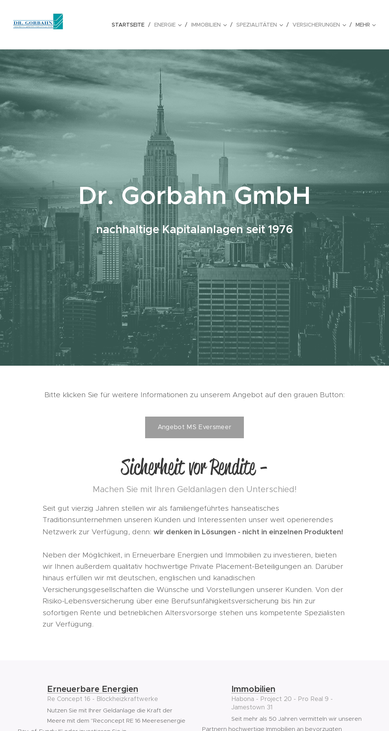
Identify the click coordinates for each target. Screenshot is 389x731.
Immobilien (253, 689)
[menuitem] (130, 24)
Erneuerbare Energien (92, 689)
